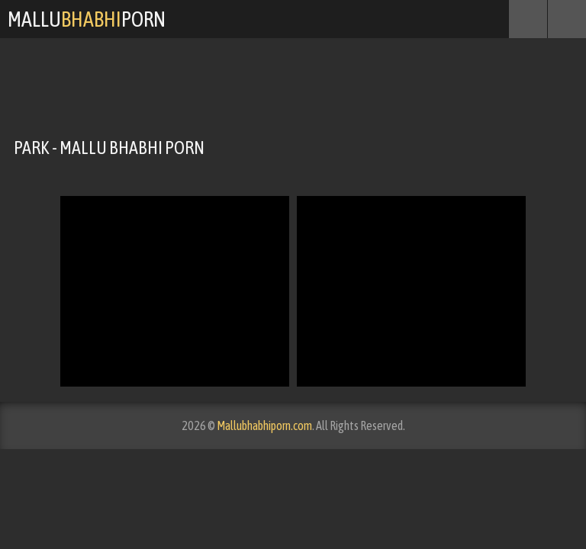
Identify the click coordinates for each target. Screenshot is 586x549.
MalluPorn (87, 19)
